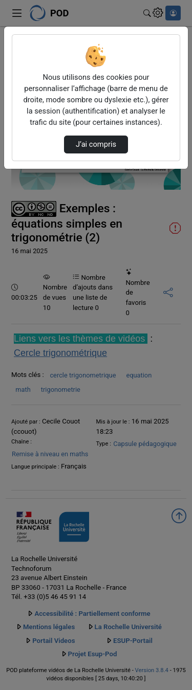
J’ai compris (96, 144)
